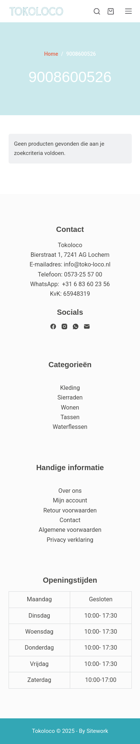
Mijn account (70, 500)
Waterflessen (70, 426)
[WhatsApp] (75, 326)
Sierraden (70, 397)
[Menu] (128, 11)
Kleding (70, 387)
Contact (70, 520)
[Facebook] (53, 326)
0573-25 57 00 (83, 274)
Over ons (70, 490)
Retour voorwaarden (70, 510)
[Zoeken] (97, 11)
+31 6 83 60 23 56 (86, 284)
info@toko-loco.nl (87, 264)
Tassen (70, 417)
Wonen (70, 407)
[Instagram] (64, 326)
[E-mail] (87, 326)
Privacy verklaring (70, 539)
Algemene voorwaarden (69, 529)
